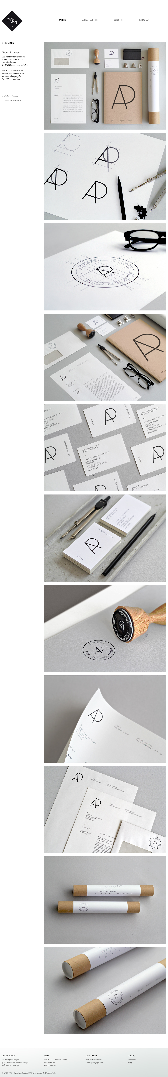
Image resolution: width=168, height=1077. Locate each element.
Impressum (38, 1073)
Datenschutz (50, 1073)
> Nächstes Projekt (10, 96)
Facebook (132, 1059)
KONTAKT (145, 20)
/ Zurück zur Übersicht (11, 100)
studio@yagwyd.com (94, 1062)
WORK (62, 20)
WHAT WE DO (90, 20)
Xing (130, 1062)
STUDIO (119, 20)
